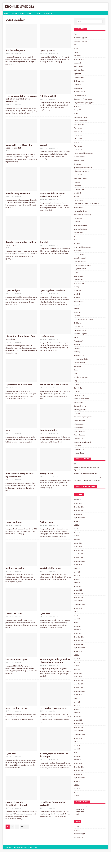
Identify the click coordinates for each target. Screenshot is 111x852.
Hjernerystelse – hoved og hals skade (86, 204)
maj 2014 (77, 662)
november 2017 (79, 510)
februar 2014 (78, 673)
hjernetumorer (78, 207)
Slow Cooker (78, 388)
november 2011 (79, 770)
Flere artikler (78, 128)
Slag (75, 381)
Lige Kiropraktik (79, 254)
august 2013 (78, 695)
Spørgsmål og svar (80, 406)
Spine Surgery (78, 402)
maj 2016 (77, 575)
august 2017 (78, 521)
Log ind (76, 827)
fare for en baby (48, 431)
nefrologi (77, 294)
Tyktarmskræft (78, 424)
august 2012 (78, 738)
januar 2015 (78, 633)
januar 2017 (78, 547)
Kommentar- (79, 834)
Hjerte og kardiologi (80, 211)
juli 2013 (76, 698)
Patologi (76, 337)
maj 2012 (77, 749)
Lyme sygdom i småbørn (52, 291)
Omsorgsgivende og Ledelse (83, 319)
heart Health (78, 175)
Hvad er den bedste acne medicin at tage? (88, 477)
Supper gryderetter (80, 409)
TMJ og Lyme (46, 522)
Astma (76, 48)
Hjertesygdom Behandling (82, 214)
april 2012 (77, 752)
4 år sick (44, 242)
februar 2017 (78, 543)
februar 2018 (78, 500)
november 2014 (79, 640)
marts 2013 (77, 713)
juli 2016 (76, 568)
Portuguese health (81, 807)
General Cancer (79, 160)
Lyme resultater (14, 522)
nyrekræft (77, 305)
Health (77, 814)
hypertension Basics (80, 229)
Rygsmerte (48, 13)
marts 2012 (77, 756)
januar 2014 (78, 677)
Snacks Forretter (79, 395)
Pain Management (80, 330)
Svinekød (77, 413)
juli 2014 (76, 655)
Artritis (38, 13)
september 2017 (79, 518)
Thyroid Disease (79, 420)
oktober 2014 (78, 644)
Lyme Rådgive (13, 291)
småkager (77, 391)
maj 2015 (77, 619)
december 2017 (79, 507)
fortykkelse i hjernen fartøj (53, 708)
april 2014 (77, 666)
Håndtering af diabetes (81, 171)
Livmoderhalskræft (80, 258)
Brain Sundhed (79, 70)
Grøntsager (78, 164)
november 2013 (79, 684)
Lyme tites (11, 754)
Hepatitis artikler (79, 189)
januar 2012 (78, 763)
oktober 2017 (78, 514)
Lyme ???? (45, 614)
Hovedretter (78, 218)
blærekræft (77, 63)
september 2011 (79, 778)
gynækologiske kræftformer (83, 168)
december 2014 (79, 637)
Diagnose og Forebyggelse (83, 99)
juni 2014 (77, 658)
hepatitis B (77, 193)
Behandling (77, 56)
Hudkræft (77, 222)
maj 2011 (77, 792)
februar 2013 (78, 716)
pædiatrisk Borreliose (50, 568)
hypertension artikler (80, 225)
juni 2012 (77, 745)
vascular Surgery (79, 453)
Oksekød (77, 316)
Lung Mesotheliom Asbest (82, 265)
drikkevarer (77, 106)
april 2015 (77, 622)
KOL (75, 236)
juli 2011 (76, 785)
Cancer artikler (18, 13)
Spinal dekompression (81, 399)
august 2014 (78, 651)
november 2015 (79, 597)
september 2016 (79, 561)
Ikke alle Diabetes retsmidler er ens (86, 473)
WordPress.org (79, 837)
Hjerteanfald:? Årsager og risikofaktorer (87, 480)
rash (8, 431)
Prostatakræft (78, 341)
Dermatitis (77, 84)
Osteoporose (78, 326)
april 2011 (77, 796)
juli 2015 (76, 612)
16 (22, 827)
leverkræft (77, 251)
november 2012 (79, 727)
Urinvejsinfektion (79, 449)
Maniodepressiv (79, 283)
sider (75, 373)
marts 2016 (77, 583)
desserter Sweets (80, 92)
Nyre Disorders (79, 301)
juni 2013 (77, 702)
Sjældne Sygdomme (80, 377)
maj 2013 (77, 705)
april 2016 (77, 579)
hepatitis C (77, 196)
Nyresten (77, 308)
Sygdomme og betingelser (82, 417)
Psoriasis (77, 348)
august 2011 (78, 781)
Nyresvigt (77, 312)
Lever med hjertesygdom (82, 247)
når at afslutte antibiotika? (54, 385)
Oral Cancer (78, 323)
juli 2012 (76, 742)
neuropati (77, 298)
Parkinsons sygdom (80, 334)
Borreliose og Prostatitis (18, 194)
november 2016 (79, 554)
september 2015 (79, 604)
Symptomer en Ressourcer (19, 385)
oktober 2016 (78, 557)
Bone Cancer (78, 66)
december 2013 (79, 680)
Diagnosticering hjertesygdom (84, 103)
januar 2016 (78, 590)
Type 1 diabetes (79, 431)
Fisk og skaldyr (79, 124)
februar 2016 (78, 586)
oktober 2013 (78, 687)
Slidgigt (76, 384)
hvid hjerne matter (15, 568)
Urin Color (77, 446)
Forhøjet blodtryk (79, 157)
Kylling (76, 240)
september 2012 (79, 734)
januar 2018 (78, 503)
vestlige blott (46, 474)
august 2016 (78, 565)
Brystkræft (77, 74)
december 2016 (79, 550)
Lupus (76, 272)
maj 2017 (77, 532)
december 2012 (79, 723)
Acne (29, 13)
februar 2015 (78, 630)
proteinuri (77, 344)
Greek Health (79, 812)
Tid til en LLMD (48, 96)
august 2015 (78, 608)
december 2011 (79, 767)
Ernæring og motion (80, 117)
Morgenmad (78, 290)
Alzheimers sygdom (80, 38)
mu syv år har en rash (17, 708)
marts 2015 (77, 626)
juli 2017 (76, 525)
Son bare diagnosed (16, 50)
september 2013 (79, 691)
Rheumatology (79, 355)
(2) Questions (47, 336)
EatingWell (77, 110)
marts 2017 (77, 539)
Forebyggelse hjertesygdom (83, 153)
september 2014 (79, 648)
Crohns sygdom (79, 81)
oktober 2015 (78, 601)
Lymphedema (78, 279)
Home (6, 13)
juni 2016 (77, 572)
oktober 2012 (78, 731)
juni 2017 (77, 528)
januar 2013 (78, 720)
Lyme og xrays (47, 50)
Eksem (76, 113)
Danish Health (80, 809)
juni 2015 (77, 615)
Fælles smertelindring (81, 121)
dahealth (18, 53)
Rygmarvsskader (79, 363)
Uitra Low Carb (79, 438)
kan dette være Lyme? (17, 659)
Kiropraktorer (78, 233)
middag (76, 287)
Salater (76, 370)
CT (75, 464)
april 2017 (77, 536)
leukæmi (77, 243)
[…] (12, 64)
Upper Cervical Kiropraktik (82, 442)
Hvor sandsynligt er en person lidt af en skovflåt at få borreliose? (21, 99)
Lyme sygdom (78, 276)
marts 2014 (77, 669)
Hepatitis (77, 182)
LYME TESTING (14, 614)
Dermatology (78, 88)
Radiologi (77, 352)
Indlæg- (78, 830)
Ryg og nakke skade (81, 359)
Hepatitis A (77, 186)
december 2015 (79, 593)
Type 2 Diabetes (79, 435)
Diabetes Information (81, 95)
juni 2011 (77, 788)
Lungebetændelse (80, 269)
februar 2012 (78, 760)
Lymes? (43, 145)
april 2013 (77, 709)
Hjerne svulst (78, 200)
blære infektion (79, 59)
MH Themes (33, 847)
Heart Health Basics (80, 178)
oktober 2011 (78, 774)
